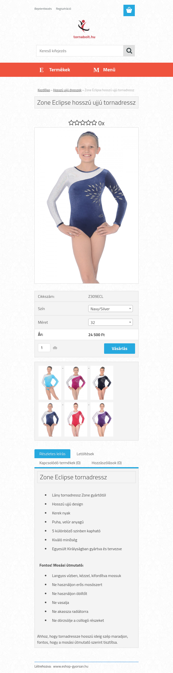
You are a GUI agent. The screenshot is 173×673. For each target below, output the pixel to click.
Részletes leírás (52, 454)
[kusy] (44, 347)
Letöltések (85, 454)
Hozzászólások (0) (107, 463)
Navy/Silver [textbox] (100, 309)
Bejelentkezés (43, 8)
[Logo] (83, 28)
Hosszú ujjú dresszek (67, 90)
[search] (129, 50)
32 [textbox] (92, 322)
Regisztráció (63, 8)
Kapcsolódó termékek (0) (60, 463)
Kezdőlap (44, 90)
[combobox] (110, 308)
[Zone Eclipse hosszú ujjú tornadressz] (86, 130)
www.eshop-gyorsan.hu (70, 666)
